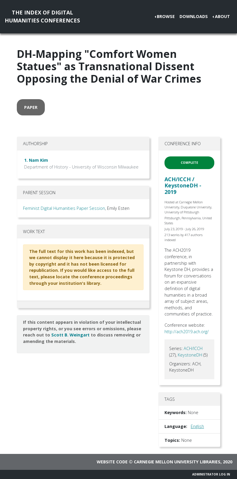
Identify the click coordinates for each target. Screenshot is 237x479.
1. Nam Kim (36, 160)
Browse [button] (166, 16)
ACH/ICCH (193, 348)
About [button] (222, 16)
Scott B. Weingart (70, 335)
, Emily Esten (117, 208)
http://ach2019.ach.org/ (186, 331)
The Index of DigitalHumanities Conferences (42, 16)
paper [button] (30, 107)
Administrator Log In (211, 474)
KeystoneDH (190, 355)
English (197, 426)
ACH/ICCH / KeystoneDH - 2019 (182, 185)
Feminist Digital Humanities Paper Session (64, 208)
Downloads (194, 16)
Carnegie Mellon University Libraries (177, 462)
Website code (112, 462)
